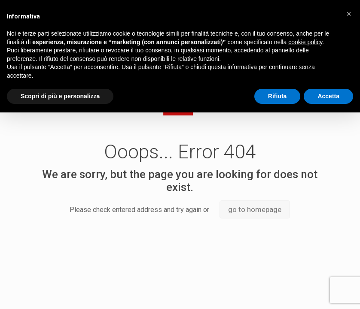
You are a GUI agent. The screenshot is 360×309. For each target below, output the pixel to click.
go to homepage (254, 209)
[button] (349, 14)
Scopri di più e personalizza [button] (60, 96)
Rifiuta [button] (277, 96)
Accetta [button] (328, 96)
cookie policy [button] (305, 42)
